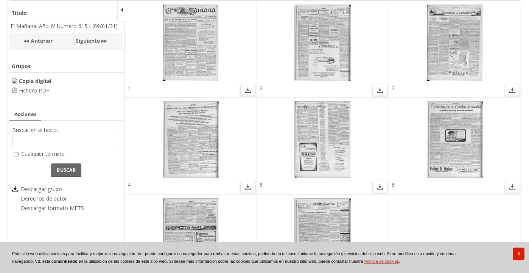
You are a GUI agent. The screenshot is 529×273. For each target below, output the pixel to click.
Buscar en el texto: (35, 129)
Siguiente (87, 40)
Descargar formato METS (52, 208)
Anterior (41, 40)
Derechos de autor (44, 198)
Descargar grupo (41, 189)
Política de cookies (381, 261)
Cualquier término (43, 153)
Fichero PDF (34, 90)
